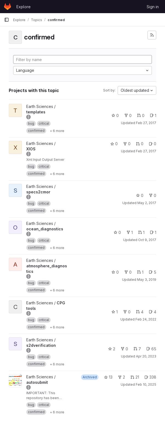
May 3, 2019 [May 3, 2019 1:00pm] (146, 279)
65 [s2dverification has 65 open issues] (151, 349)
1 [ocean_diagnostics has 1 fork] (129, 232)
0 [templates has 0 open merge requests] (140, 115)
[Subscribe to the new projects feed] (151, 35)
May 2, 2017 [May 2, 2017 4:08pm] (146, 203)
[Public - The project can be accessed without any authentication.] (28, 117)
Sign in (153, 6)
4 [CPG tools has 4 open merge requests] (139, 312)
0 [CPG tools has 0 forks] (127, 312)
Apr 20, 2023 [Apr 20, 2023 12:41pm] (146, 356)
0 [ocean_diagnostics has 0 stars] (117, 232)
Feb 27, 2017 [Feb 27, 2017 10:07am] (146, 123)
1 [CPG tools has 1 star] (114, 312)
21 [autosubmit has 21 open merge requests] (135, 377)
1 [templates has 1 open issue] (153, 115)
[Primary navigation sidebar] (6, 19)
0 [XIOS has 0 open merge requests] (139, 143)
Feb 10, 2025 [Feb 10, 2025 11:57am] (146, 384)
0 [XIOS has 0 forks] (127, 143)
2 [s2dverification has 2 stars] (111, 349)
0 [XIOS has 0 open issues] (152, 143)
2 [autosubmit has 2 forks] (121, 377)
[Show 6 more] (57, 130)
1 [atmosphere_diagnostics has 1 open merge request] (140, 272)
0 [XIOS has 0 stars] (114, 143)
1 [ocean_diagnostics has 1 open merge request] (141, 232)
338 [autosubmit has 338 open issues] (150, 377)
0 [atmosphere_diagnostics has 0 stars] (115, 272)
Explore (23, 6)
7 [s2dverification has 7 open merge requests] (137, 349)
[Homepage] (7, 6)
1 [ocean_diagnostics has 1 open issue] (153, 232)
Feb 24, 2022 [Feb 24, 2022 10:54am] (145, 319)
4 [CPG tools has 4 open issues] (152, 312)
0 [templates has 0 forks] (128, 115)
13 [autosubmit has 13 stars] (108, 377)
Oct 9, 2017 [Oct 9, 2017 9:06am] (147, 240)
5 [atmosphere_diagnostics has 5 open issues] (152, 272)
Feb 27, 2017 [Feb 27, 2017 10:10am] (146, 151)
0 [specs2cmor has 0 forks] (152, 195)
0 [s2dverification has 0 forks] (124, 349)
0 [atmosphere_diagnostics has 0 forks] (128, 272)
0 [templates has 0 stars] (115, 115)
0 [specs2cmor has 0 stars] (139, 195)
